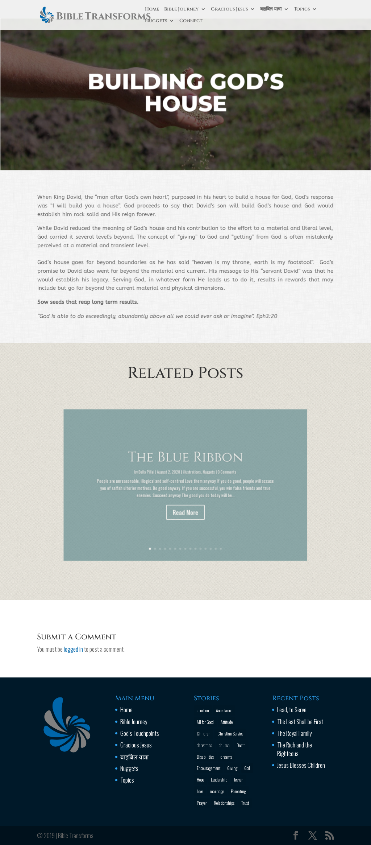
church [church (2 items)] (224, 745)
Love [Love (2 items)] (200, 791)
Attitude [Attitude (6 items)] (227, 722)
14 (205, 527)
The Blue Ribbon (185, 467)
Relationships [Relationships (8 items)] (224, 803)
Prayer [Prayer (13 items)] (202, 803)
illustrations (190, 476)
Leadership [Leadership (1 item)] (219, 779)
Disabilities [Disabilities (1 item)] (205, 757)
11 (195, 527)
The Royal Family (294, 733)
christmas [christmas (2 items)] (204, 745)
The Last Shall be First (300, 721)
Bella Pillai (160, 476)
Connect (191, 21)
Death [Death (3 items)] (241, 745)
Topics (302, 9)
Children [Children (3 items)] (203, 733)
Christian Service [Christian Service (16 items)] (230, 733)
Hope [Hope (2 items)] (200, 779)
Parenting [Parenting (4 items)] (238, 791)
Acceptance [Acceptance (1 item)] (224, 710)
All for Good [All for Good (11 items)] (205, 722)
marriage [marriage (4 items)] (217, 791)
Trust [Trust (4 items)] (245, 803)
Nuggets (156, 21)
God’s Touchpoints (139, 733)
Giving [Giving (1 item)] (232, 768)
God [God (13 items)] (247, 768)
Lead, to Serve (292, 709)
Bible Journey (181, 9)
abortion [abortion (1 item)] (203, 710)
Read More (185, 503)
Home (152, 9)
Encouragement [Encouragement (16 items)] (208, 768)
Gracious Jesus (229, 9)
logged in (73, 649)
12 (199, 527)
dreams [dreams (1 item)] (226, 757)
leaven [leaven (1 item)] (238, 779)
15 (208, 527)
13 (202, 527)
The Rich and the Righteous (294, 749)
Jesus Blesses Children (301, 765)
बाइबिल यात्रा (271, 9)
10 (192, 527)
